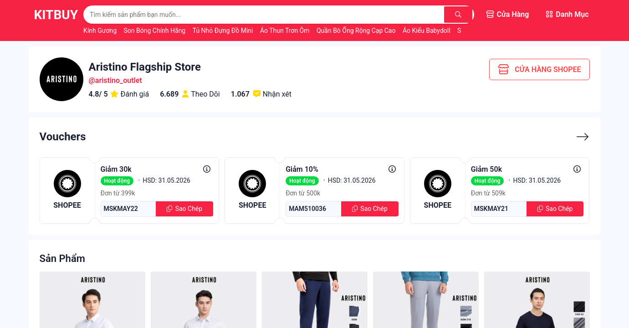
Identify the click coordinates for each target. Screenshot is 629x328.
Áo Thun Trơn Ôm (285, 30)
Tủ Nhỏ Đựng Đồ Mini (224, 30)
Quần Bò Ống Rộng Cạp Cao (357, 30)
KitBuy (56, 14)
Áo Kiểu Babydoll (427, 30)
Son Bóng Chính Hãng (155, 30)
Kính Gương (100, 30)
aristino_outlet (118, 80)
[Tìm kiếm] (459, 14)
